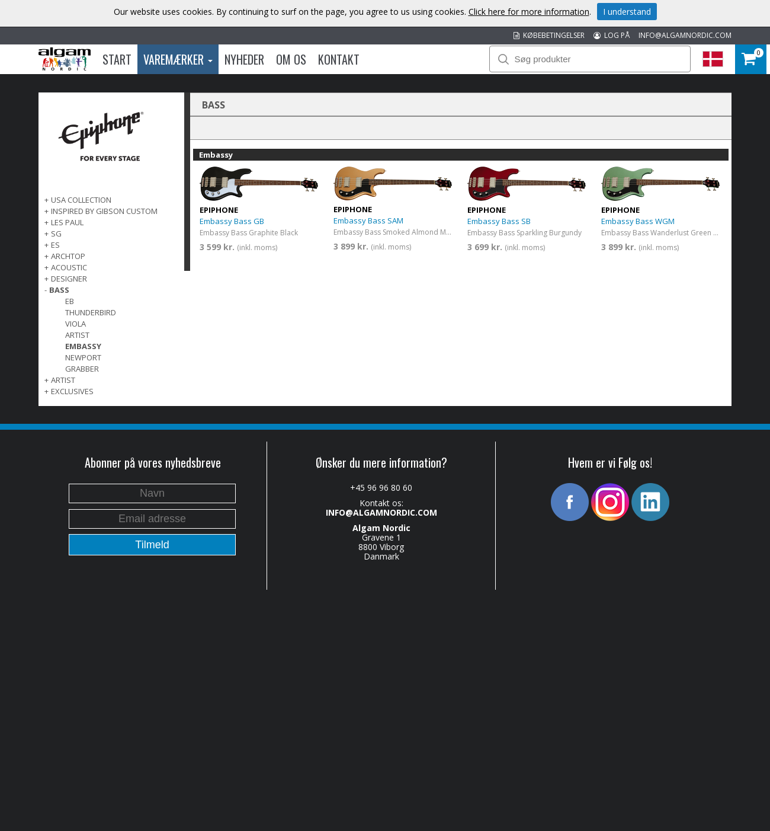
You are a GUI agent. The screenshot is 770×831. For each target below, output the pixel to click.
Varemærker (178, 59)
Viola (75, 323)
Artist (77, 335)
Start (116, 59)
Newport (83, 357)
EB (69, 301)
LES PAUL (67, 222)
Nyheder (244, 59)
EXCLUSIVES (72, 391)
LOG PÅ (611, 35)
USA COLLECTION (81, 199)
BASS (59, 290)
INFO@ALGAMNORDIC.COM (685, 35)
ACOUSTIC (69, 267)
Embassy (83, 346)
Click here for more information (529, 11)
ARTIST (63, 380)
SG (56, 233)
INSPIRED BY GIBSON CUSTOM (104, 211)
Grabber (82, 368)
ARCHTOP (68, 256)
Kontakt (339, 59)
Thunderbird (90, 312)
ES (55, 244)
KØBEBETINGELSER (549, 35)
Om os (291, 59)
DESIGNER (69, 278)
